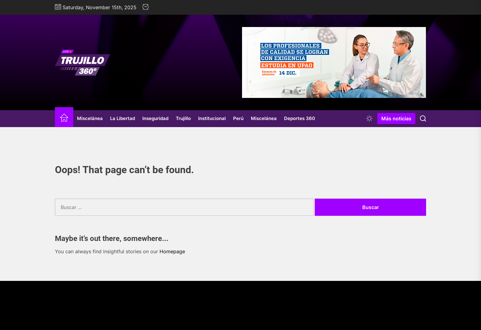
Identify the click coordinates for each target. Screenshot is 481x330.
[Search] (423, 118)
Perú (238, 118)
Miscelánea (90, 118)
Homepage (172, 251)
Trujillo (183, 118)
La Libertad (122, 118)
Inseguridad (155, 118)
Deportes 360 (299, 118)
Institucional (212, 118)
